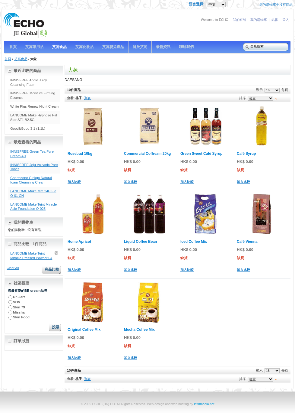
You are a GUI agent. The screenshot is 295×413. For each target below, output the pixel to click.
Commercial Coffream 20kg (147, 153)
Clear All (13, 268)
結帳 (274, 19)
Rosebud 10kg (80, 153)
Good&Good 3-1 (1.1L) (27, 128)
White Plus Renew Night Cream (34, 106)
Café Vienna (247, 241)
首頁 (8, 59)
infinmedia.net (204, 404)
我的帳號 (239, 19)
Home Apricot (79, 241)
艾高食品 (20, 59)
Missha (19, 312)
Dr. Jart (19, 297)
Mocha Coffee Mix (139, 329)
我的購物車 (258, 19)
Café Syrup (246, 153)
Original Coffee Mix (84, 329)
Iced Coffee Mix (193, 241)
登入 (285, 19)
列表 (87, 98)
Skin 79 (19, 307)
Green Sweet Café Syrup (201, 153)
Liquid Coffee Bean (140, 241)
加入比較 (74, 182)
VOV (16, 302)
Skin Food (21, 317)
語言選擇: (197, 4)
